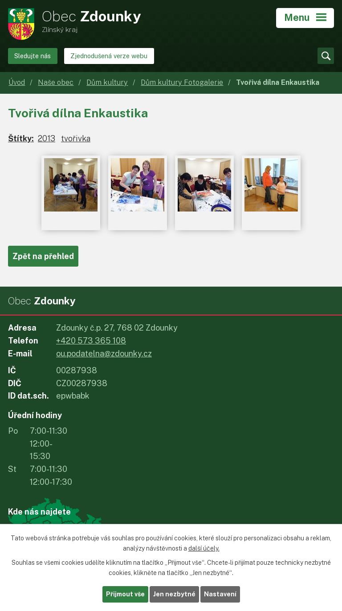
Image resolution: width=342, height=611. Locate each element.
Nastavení (220, 594)
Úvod (16, 82)
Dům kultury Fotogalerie (182, 82)
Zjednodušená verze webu (108, 56)
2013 (46, 138)
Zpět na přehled (43, 256)
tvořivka (75, 138)
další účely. (204, 548)
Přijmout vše (125, 594)
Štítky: (21, 138)
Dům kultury (107, 82)
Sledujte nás (32, 56)
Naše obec (55, 82)
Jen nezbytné (174, 594)
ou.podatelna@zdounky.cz (104, 353)
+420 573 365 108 (91, 340)
